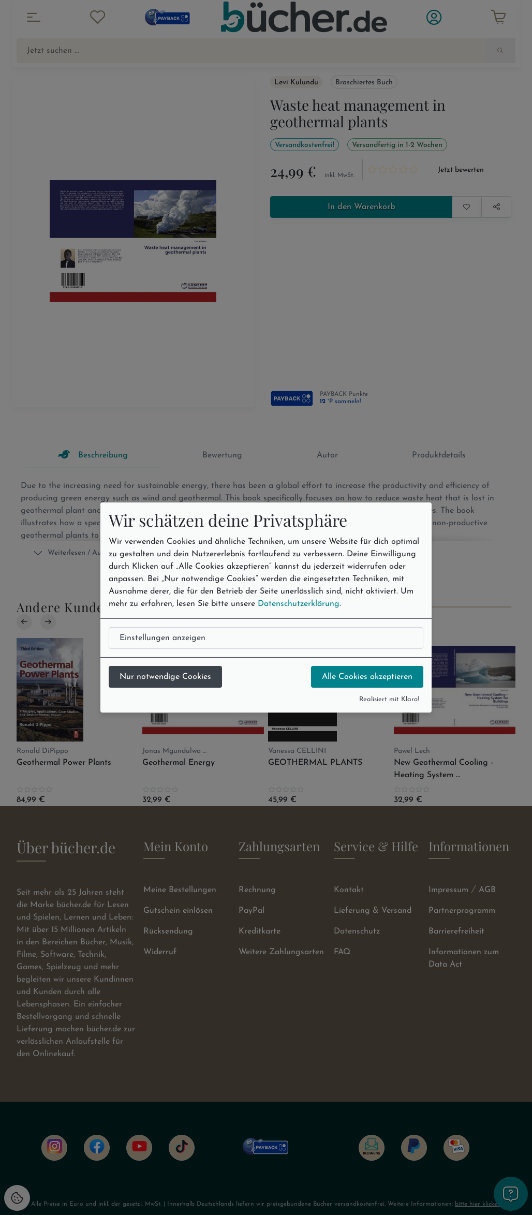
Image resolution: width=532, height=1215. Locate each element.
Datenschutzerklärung (298, 604)
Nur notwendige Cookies (165, 677)
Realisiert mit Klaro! (389, 699)
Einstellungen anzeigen (162, 638)
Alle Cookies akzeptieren (367, 677)
